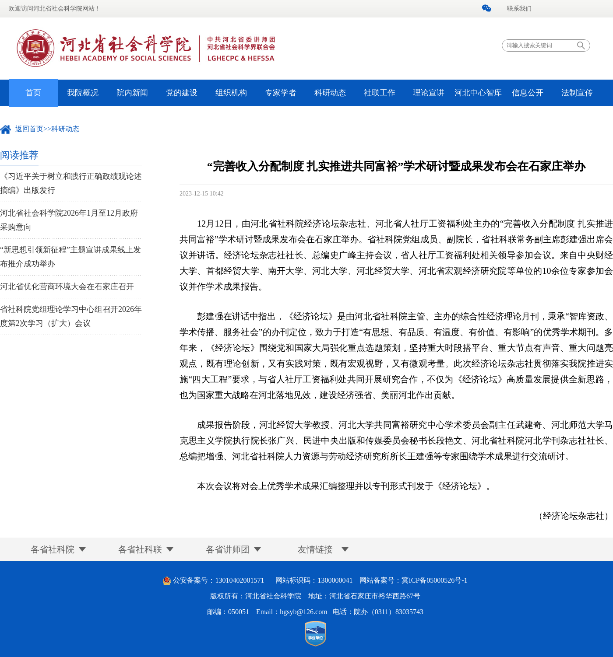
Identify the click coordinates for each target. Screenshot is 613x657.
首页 (33, 92)
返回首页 (29, 129)
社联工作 (379, 92)
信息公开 (527, 92)
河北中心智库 (478, 92)
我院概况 (83, 92)
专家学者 (280, 92)
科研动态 (330, 92)
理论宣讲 (428, 92)
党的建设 (181, 92)
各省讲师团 (228, 549)
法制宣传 (577, 92)
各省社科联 (140, 549)
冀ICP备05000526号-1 (434, 580)
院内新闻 (132, 92)
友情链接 (315, 549)
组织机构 (231, 92)
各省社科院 (52, 549)
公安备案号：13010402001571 (218, 580)
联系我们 (519, 8)
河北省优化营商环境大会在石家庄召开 (67, 286)
